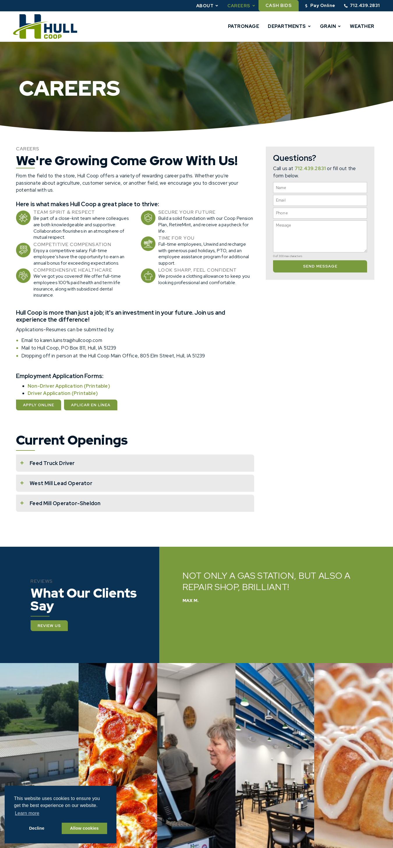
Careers (241, 5)
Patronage (243, 26)
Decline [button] (37, 828)
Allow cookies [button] (84, 828)
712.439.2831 (310, 168)
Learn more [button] (27, 813)
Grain (330, 26)
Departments (289, 26)
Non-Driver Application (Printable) (69, 386)
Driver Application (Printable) (63, 393)
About (207, 5)
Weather (362, 26)
